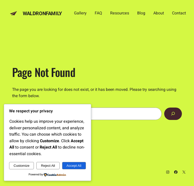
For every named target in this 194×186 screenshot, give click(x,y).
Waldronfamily (42, 13)
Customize (22, 166)
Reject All (48, 166)
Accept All (73, 166)
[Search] (173, 114)
